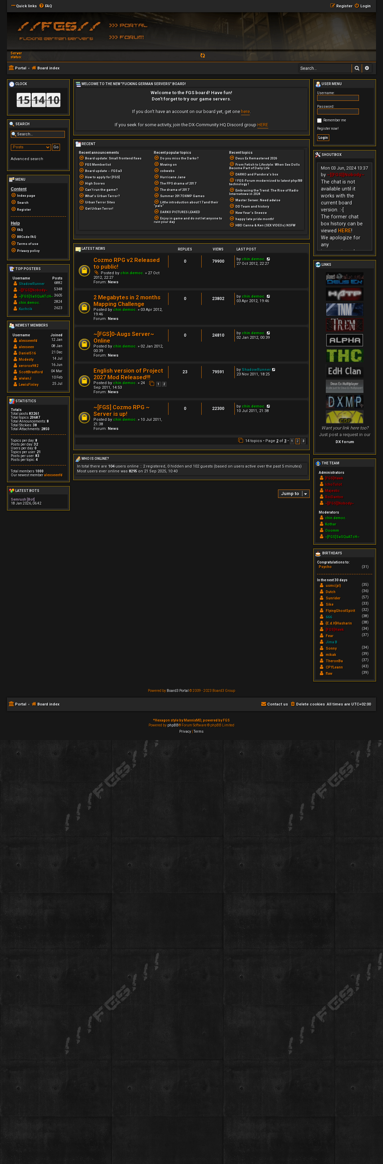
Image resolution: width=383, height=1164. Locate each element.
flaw (329, 674)
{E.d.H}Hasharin (339, 623)
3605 (58, 295)
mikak (331, 655)
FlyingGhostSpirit (340, 611)
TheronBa (334, 661)
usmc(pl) (333, 586)
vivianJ (25, 378)
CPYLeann (334, 667)
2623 (58, 308)
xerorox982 (28, 366)
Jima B (331, 642)
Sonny (331, 648)
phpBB (173, 725)
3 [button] (303, 441)
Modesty (26, 359)
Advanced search (27, 159)
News (113, 282)
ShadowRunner (256, 369)
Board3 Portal (178, 691)
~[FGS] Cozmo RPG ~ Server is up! (121, 410)
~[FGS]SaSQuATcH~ (36, 296)
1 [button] (292, 441)
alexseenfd (28, 341)
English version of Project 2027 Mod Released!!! (128, 374)
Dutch (331, 592)
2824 (58, 302)
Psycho (325, 567)
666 (329, 617)
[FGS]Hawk (334, 478)
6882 (58, 283)
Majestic (332, 491)
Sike (329, 604)
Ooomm (332, 530)
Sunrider (333, 598)
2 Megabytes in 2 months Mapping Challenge (126, 300)
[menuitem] (45, 6)
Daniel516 (27, 353)
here (245, 111)
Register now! (328, 128)
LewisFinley (28, 385)
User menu (328, 84)
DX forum (345, 441)
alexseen (26, 347)
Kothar (330, 524)
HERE (262, 124)
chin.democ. (132, 273)
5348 (58, 289)
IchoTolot (333, 484)
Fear (329, 636)
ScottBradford (31, 372)
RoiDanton (334, 497)
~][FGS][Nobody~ (33, 290)
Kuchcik (25, 309)
